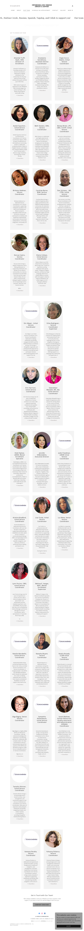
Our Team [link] (26, 10)
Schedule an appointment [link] (41, 10)
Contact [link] (55, 10)
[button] (72, 5)
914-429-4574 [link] (15, 6)
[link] (42, 6)
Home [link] (13, 10)
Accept (69, 926)
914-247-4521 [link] (50, 921)
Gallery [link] (63, 10)
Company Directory (42, 904)
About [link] (19, 10)
